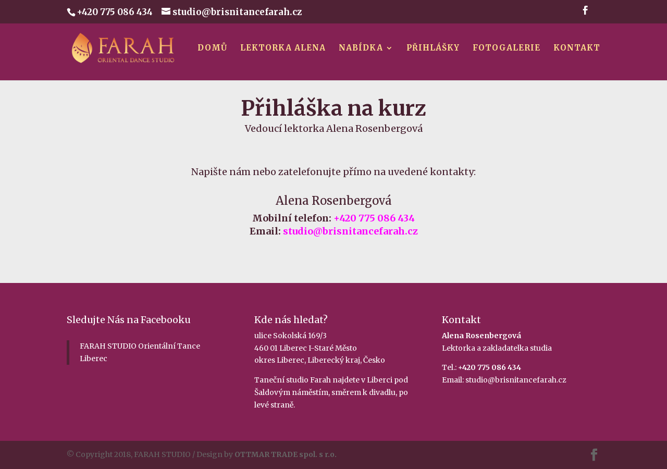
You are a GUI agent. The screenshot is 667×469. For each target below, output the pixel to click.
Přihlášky (433, 48)
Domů (212, 48)
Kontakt (576, 48)
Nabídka (361, 48)
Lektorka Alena (283, 48)
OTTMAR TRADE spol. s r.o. (285, 454)
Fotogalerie (506, 48)
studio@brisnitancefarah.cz (515, 380)
